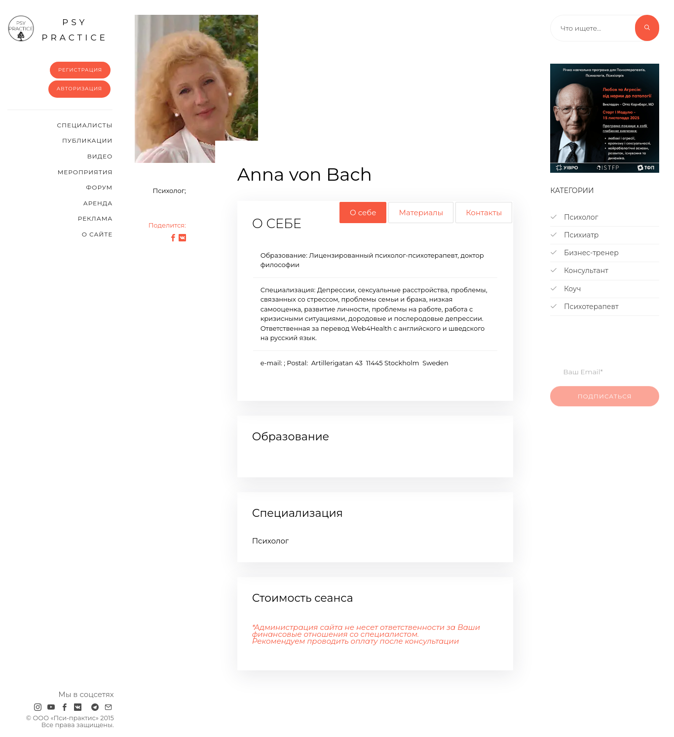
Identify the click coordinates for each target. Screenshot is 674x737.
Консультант (579, 270)
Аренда (97, 203)
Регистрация (80, 70)
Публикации (87, 140)
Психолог (574, 217)
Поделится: (167, 225)
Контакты (484, 212)
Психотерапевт (584, 306)
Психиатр (574, 235)
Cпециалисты (85, 125)
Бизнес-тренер (584, 252)
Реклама (95, 218)
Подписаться (605, 401)
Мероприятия (85, 172)
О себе (363, 212)
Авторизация (80, 88)
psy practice (57, 28)
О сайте (97, 234)
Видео (99, 156)
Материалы (421, 212)
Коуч (565, 288)
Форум (99, 187)
